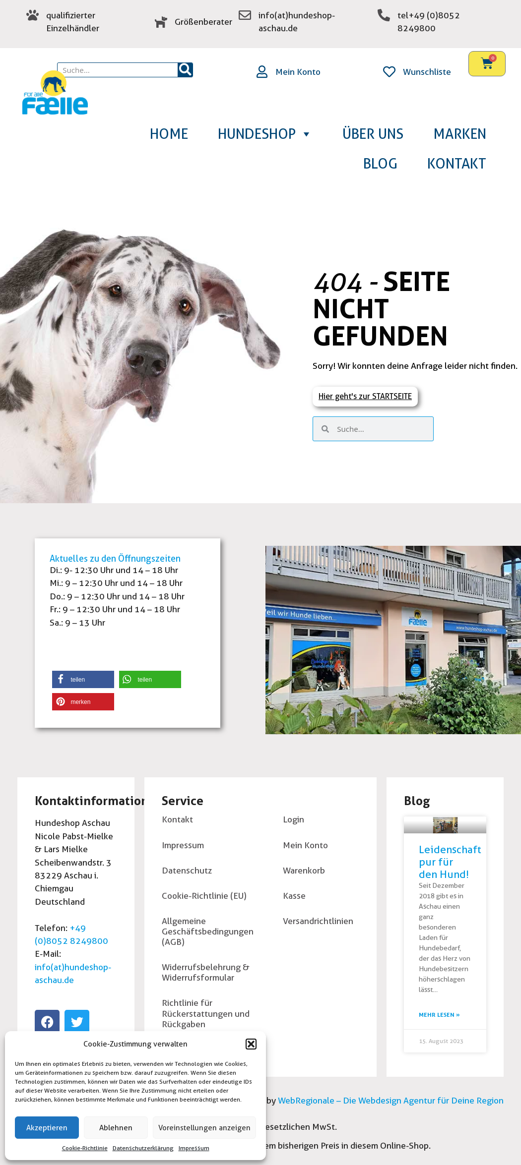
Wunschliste (427, 71)
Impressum (194, 1148)
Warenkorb (304, 870)
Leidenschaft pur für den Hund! (450, 861)
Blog (380, 163)
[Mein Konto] (262, 71)
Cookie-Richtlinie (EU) (204, 895)
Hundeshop (265, 134)
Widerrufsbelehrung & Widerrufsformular (206, 972)
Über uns (372, 133)
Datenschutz (187, 870)
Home (169, 133)
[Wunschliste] (389, 71)
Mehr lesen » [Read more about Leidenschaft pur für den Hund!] (439, 1014)
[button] (251, 1044)
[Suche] (185, 70)
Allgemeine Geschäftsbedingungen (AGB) (208, 931)
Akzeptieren (46, 1127)
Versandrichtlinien (318, 921)
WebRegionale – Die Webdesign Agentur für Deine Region (390, 1100)
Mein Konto (298, 71)
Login (293, 819)
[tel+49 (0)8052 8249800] (384, 15)
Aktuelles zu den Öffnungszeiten (115, 558)
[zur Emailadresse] (245, 15)
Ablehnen (115, 1127)
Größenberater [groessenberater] (203, 21)
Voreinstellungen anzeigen (204, 1127)
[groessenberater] (161, 21)
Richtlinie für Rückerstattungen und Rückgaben (206, 1013)
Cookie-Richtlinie (85, 1148)
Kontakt (456, 163)
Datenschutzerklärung (143, 1148)
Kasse (294, 895)
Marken (459, 133)
